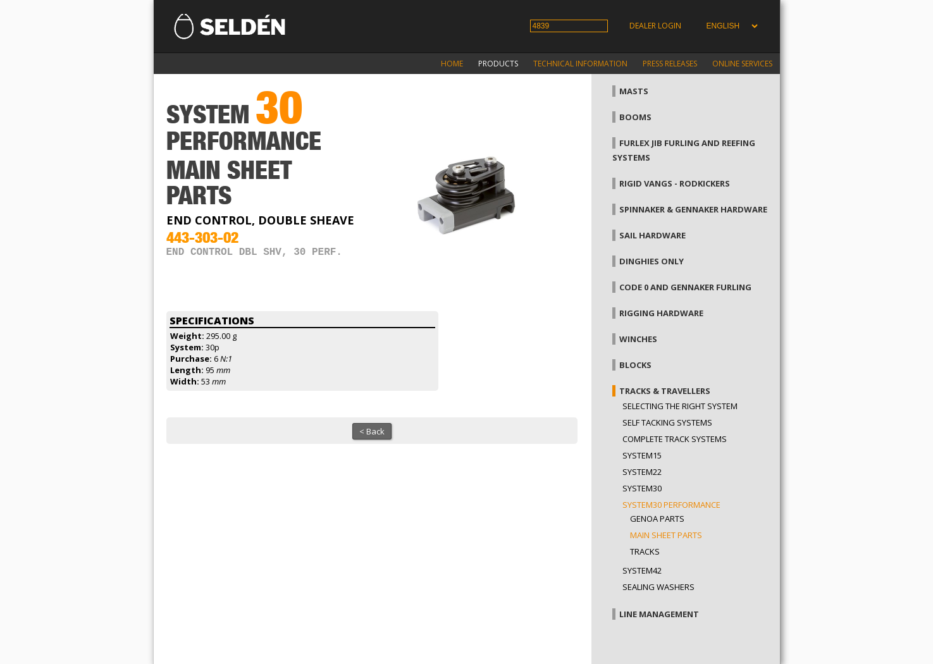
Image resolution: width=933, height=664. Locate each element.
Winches (638, 339)
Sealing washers (658, 587)
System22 (642, 471)
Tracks (645, 551)
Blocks (635, 365)
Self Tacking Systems (667, 422)
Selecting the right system (680, 406)
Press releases (670, 63)
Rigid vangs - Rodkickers (674, 183)
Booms (635, 117)
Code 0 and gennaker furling (685, 287)
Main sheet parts (666, 535)
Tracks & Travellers (664, 391)
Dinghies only (651, 261)
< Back (372, 431)
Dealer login (655, 25)
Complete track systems (674, 439)
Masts (633, 91)
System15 (642, 455)
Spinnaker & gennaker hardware (693, 209)
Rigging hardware (661, 313)
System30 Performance (671, 504)
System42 (642, 570)
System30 (642, 488)
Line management (659, 614)
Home (452, 63)
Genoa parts (657, 518)
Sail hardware (652, 235)
